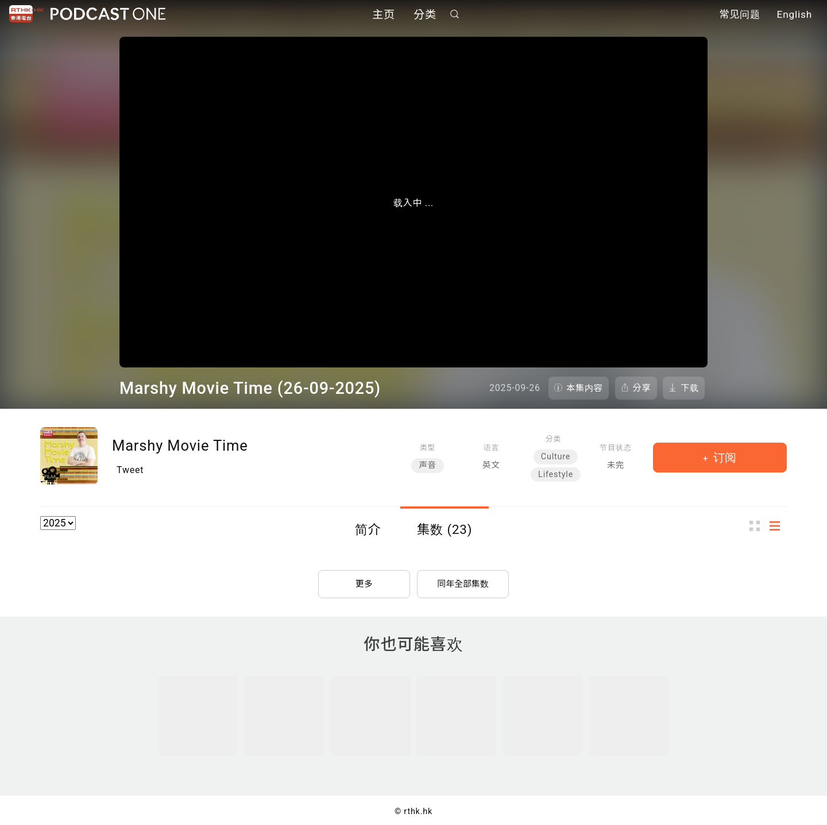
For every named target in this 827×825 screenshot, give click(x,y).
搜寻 (455, 15)
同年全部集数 (462, 579)
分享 (642, 388)
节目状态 (615, 447)
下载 (690, 388)
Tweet (130, 469)
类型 (427, 447)
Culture (555, 457)
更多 (364, 579)
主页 (383, 15)
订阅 (723, 457)
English (794, 16)
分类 (424, 15)
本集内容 (584, 388)
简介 (368, 529)
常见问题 (739, 16)
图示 (758, 526)
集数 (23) (444, 529)
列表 (778, 526)
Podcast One (108, 15)
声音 (427, 465)
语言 (491, 447)
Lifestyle (555, 474)
